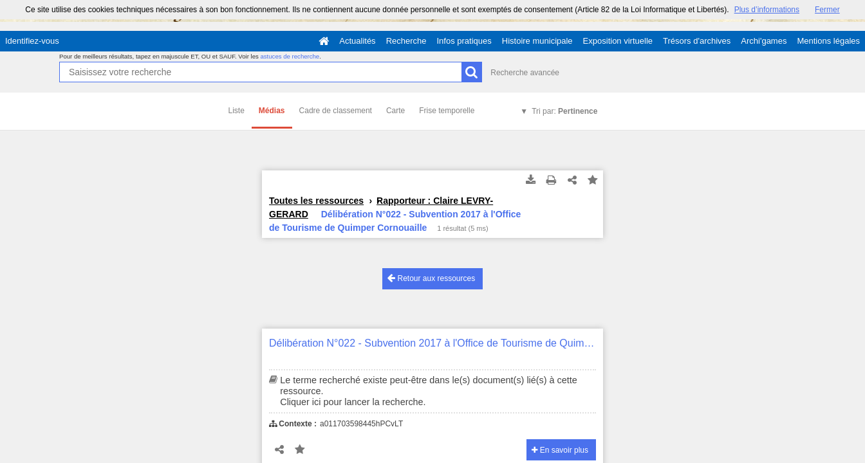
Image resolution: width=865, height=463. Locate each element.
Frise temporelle (446, 110)
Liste (236, 110)
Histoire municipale (537, 41)
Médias (272, 110)
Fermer (827, 9)
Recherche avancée (524, 72)
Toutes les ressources (316, 200)
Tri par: (564, 111)
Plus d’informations (766, 9)
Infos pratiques (464, 41)
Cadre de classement (335, 110)
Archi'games (763, 41)
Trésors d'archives (696, 41)
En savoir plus (560, 450)
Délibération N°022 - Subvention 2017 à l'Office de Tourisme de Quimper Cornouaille (432, 343)
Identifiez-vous (32, 41)
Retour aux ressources (431, 278)
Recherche (406, 41)
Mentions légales (828, 41)
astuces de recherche (289, 56)
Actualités (357, 41)
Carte (395, 110)
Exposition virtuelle (618, 41)
